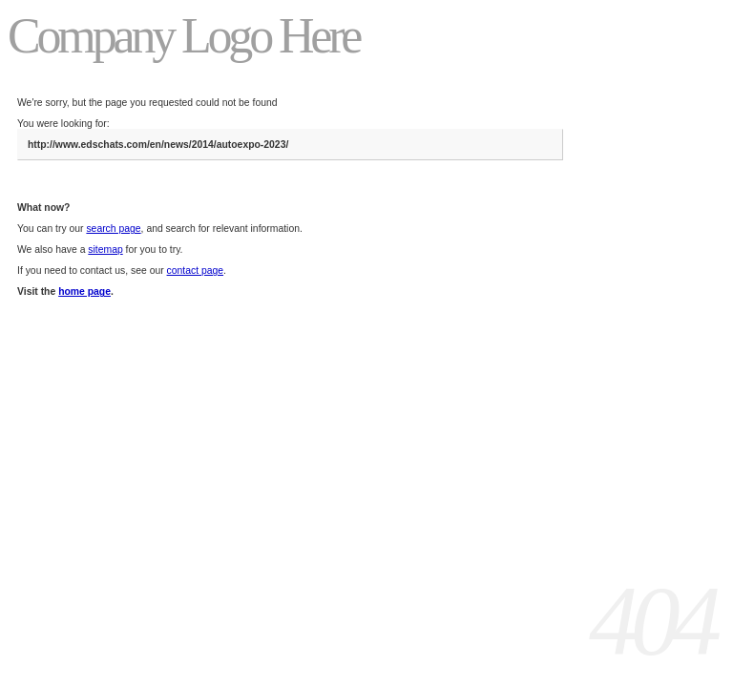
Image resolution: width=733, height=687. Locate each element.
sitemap (105, 249)
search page (113, 228)
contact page (195, 270)
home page (84, 291)
